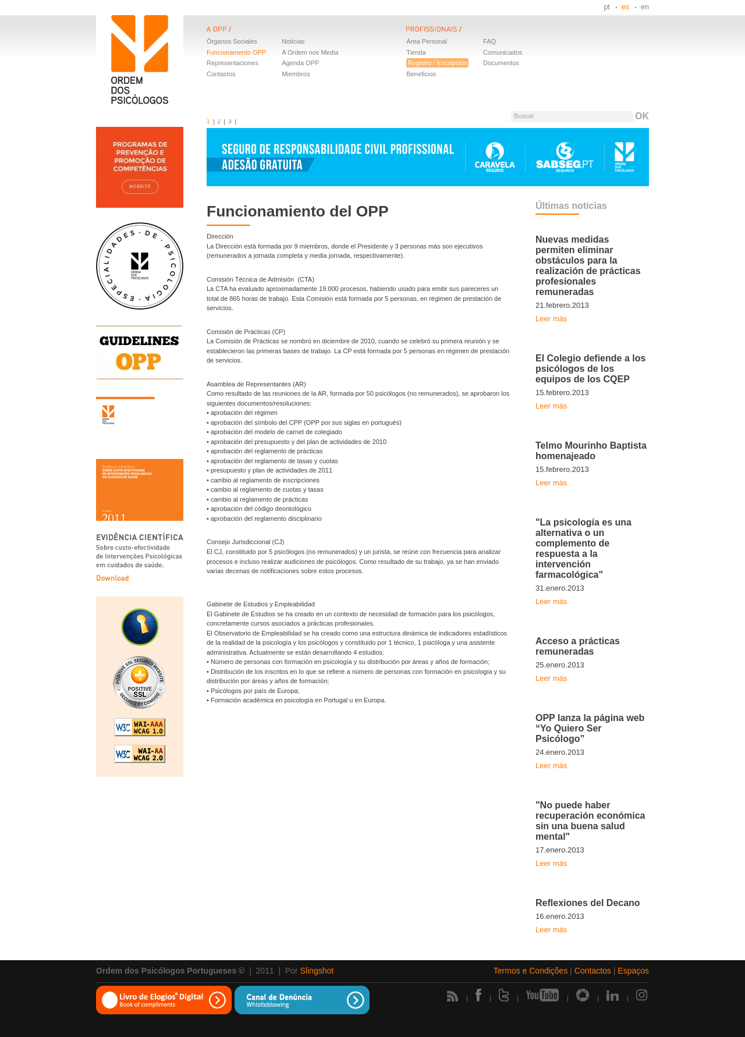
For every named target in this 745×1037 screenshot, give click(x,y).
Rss (452, 996)
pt (606, 7)
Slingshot (317, 970)
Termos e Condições (531, 970)
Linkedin (612, 995)
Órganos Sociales (232, 41)
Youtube (542, 995)
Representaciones (232, 62)
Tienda (415, 52)
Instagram (642, 995)
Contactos (221, 73)
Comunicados (502, 52)
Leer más (551, 318)
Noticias (293, 41)
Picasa (582, 995)
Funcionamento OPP (236, 52)
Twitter (504, 995)
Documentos (501, 62)
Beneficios (421, 73)
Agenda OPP (300, 62)
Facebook (478, 995)
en (645, 7)
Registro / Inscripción (437, 62)
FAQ (489, 41)
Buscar (524, 115)
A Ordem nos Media (310, 52)
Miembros (296, 73)
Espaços (633, 970)
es (625, 7)
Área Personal (426, 41)
